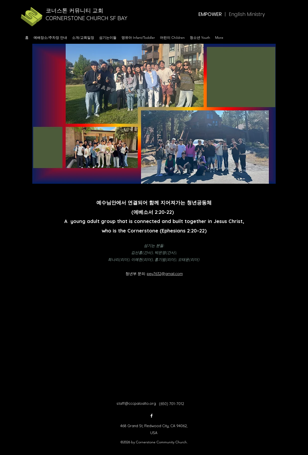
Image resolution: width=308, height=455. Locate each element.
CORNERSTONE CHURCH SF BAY (87, 18)
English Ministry (247, 14)
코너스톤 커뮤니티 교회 (75, 10)
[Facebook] (151, 415)
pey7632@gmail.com (165, 273)
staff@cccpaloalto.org (136, 403)
